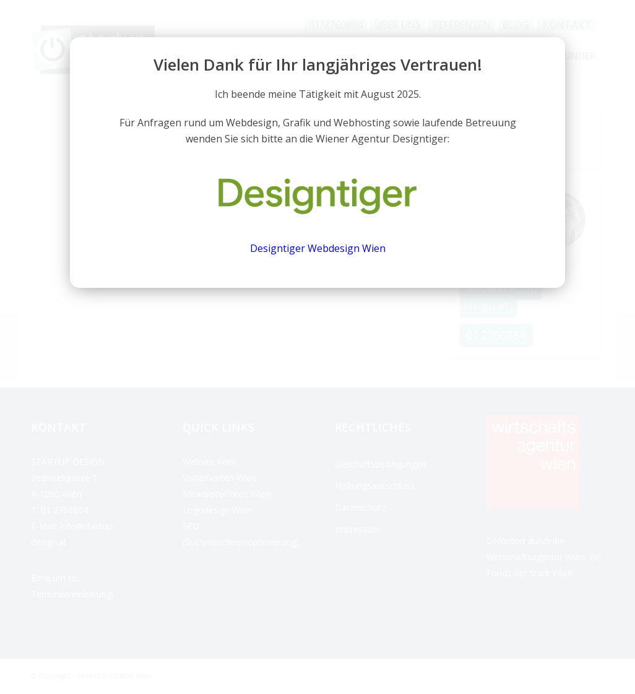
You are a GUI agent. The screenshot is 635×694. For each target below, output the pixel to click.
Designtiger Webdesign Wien (318, 248)
